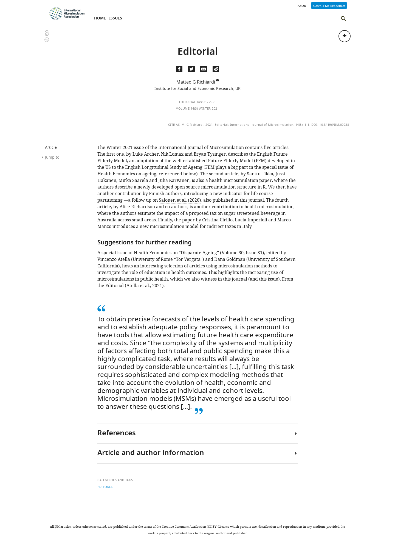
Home (100, 18)
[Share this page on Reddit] (216, 69)
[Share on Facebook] (179, 69)
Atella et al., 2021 (144, 285)
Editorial (187, 102)
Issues (115, 18)
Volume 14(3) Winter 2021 (197, 108)
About (303, 6)
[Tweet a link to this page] (191, 69)
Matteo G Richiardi (195, 82)
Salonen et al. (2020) (180, 200)
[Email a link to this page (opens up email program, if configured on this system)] (203, 69)
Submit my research (329, 6)
